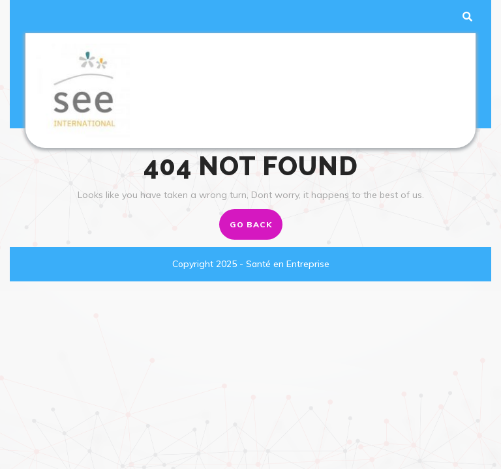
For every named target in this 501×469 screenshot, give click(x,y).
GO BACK (256, 228)
